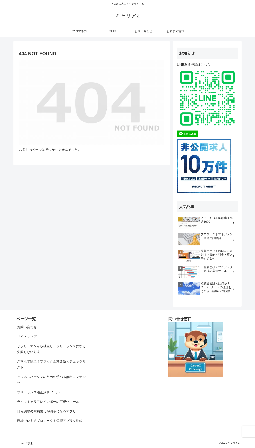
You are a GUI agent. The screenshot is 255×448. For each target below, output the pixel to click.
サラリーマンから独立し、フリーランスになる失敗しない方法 (51, 349)
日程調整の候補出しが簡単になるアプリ (46, 411)
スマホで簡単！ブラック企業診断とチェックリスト (51, 364)
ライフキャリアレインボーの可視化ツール (48, 402)
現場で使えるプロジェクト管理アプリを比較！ (51, 421)
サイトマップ (27, 336)
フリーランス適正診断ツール (38, 392)
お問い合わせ (27, 327)
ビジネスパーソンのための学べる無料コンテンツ (51, 379)
